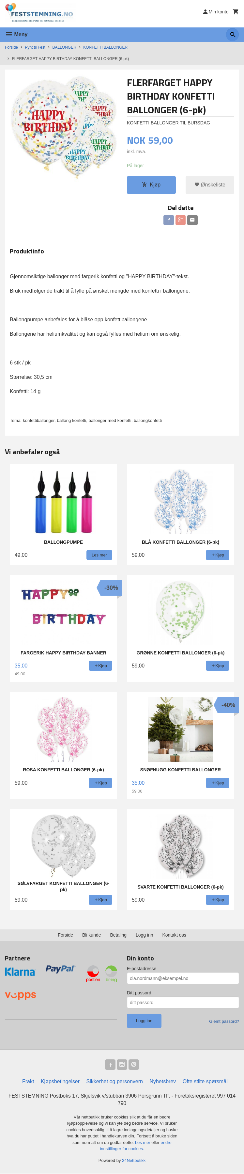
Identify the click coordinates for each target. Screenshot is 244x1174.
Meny (16, 34)
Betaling (118, 935)
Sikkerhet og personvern (114, 1082)
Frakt (28, 1082)
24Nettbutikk (133, 1161)
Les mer (143, 1143)
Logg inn (144, 935)
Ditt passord (139, 993)
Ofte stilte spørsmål (205, 1082)
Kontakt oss (174, 935)
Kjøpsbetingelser (60, 1082)
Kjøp (151, 185)
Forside (11, 47)
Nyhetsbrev (162, 1082)
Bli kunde (91, 935)
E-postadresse (141, 969)
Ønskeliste (209, 185)
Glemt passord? (224, 1021)
